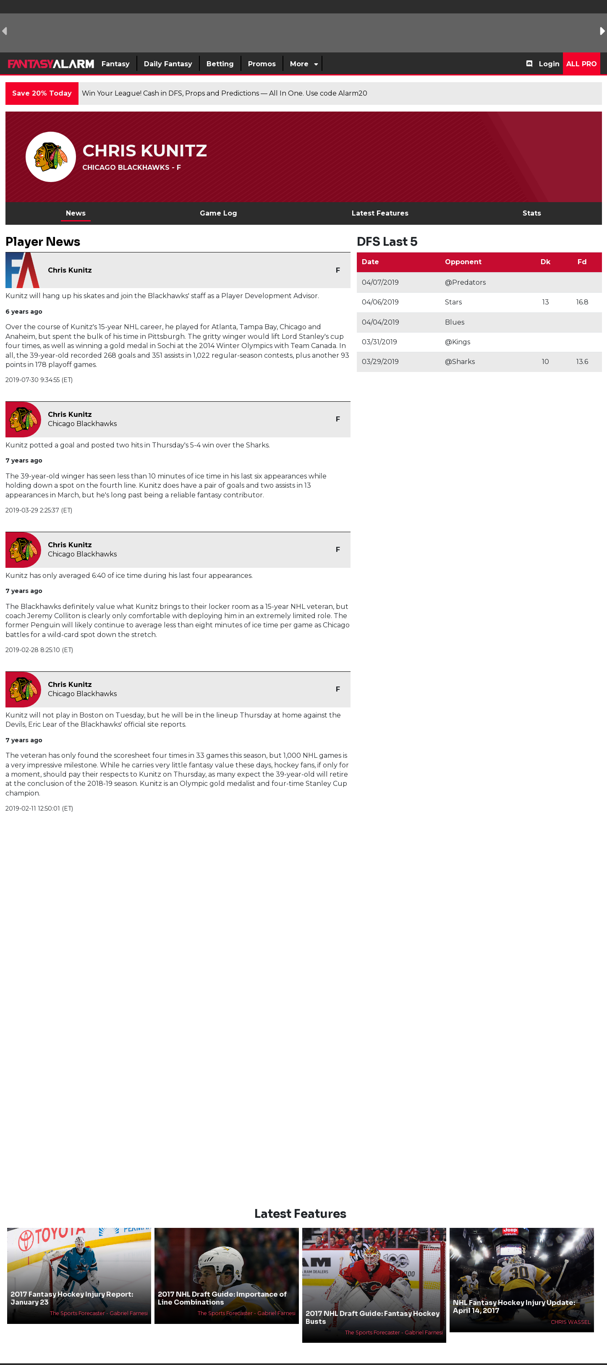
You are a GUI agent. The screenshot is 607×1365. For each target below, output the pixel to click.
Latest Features (380, 213)
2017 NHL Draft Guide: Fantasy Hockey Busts (373, 1303)
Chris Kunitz (70, 270)
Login (549, 64)
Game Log (218, 213)
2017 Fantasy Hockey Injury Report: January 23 (71, 1284)
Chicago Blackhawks (82, 424)
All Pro (581, 64)
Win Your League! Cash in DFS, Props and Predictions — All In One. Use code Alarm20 (224, 93)
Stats (532, 213)
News (76, 213)
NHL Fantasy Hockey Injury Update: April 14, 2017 (514, 1292)
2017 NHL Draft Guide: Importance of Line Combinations (222, 1284)
